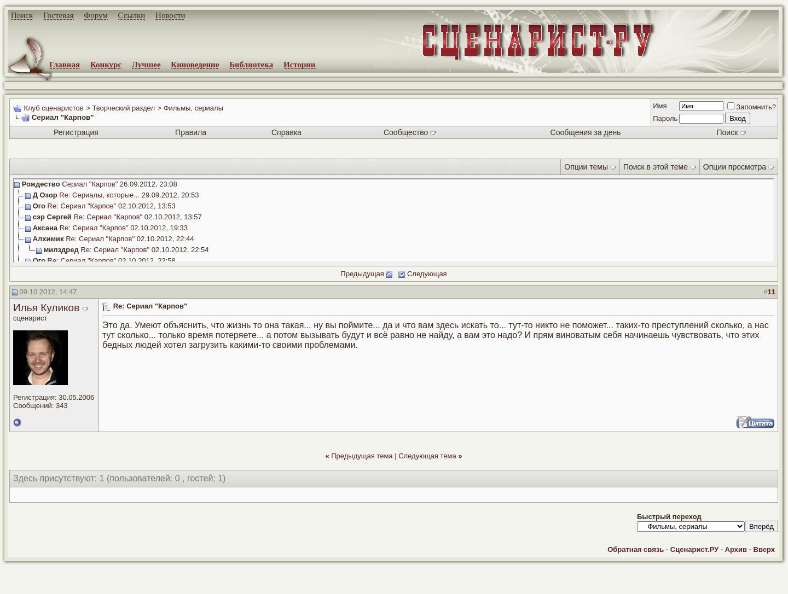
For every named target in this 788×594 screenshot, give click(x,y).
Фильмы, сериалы (193, 108)
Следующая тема (427, 456)
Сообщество (410, 132)
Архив (736, 549)
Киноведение (195, 64)
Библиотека (251, 64)
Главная (64, 64)
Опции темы (586, 166)
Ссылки (132, 15)
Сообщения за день (586, 132)
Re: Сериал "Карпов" (82, 206)
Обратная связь (635, 549)
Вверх (764, 549)
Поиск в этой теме (655, 166)
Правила (190, 132)
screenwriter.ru (186, 576)
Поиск (22, 15)
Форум (95, 15)
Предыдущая (362, 274)
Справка (286, 132)
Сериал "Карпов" (90, 184)
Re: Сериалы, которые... (99, 195)
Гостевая (58, 15)
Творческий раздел (123, 108)
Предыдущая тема (361, 456)
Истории (299, 64)
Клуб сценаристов (53, 108)
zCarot (438, 585)
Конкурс (105, 64)
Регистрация (76, 132)
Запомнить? (751, 107)
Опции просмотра (734, 166)
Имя (660, 106)
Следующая (427, 274)
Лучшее (146, 64)
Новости (170, 15)
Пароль (665, 118)
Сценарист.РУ (694, 549)
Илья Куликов (46, 307)
